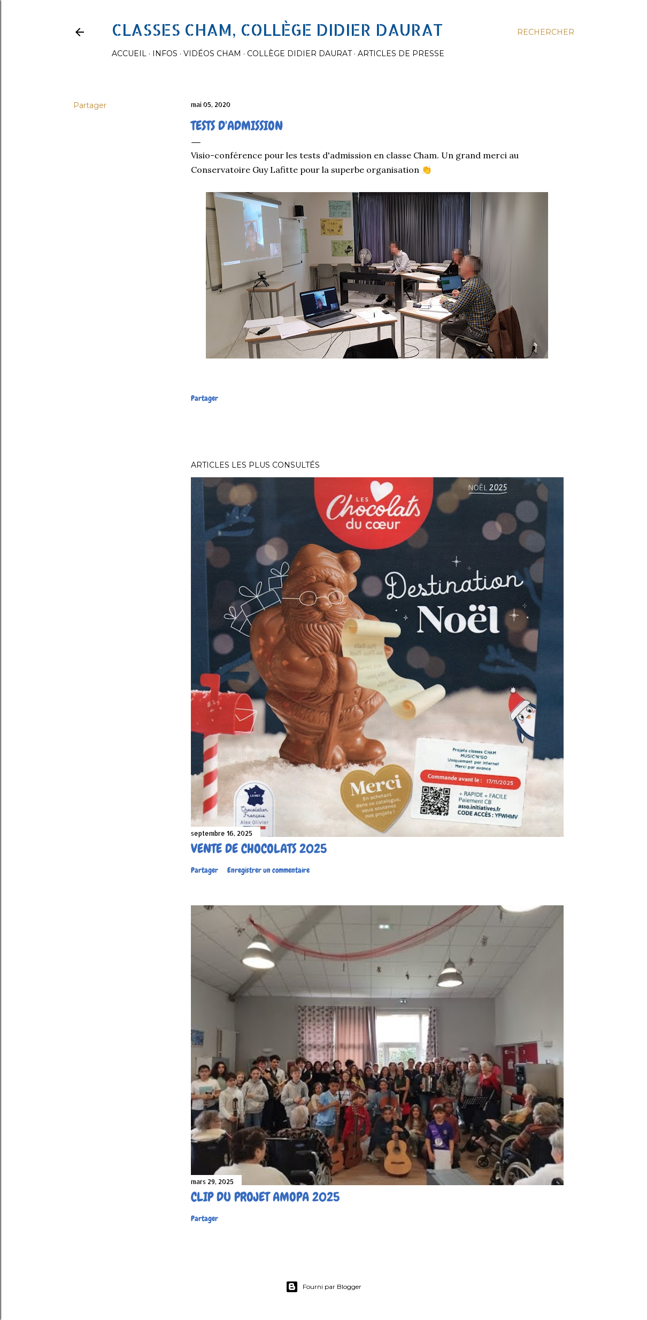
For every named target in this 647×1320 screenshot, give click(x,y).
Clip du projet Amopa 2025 (265, 1196)
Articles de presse (401, 53)
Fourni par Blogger (323, 1286)
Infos (165, 53)
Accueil (129, 53)
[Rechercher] (545, 32)
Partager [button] (89, 105)
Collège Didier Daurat (299, 53)
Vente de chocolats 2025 (259, 848)
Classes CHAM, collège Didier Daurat (277, 29)
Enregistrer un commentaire (268, 870)
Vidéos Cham (212, 53)
